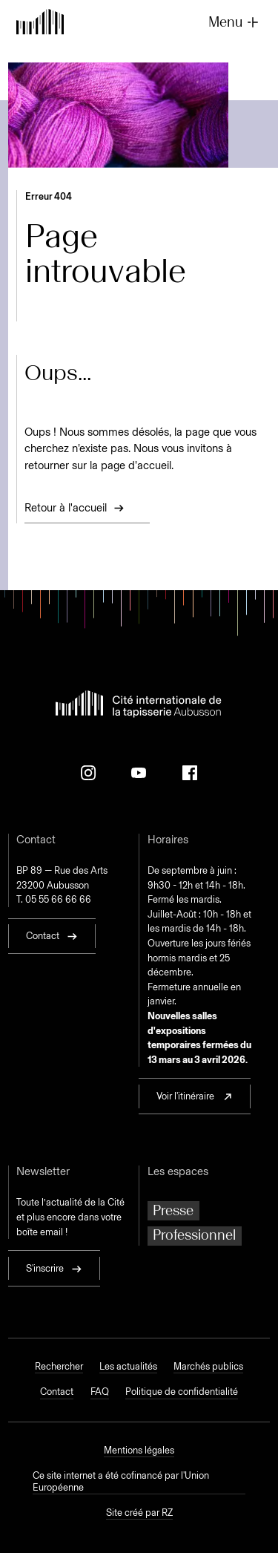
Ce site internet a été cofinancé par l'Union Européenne (121, 1481)
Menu (235, 22)
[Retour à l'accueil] (40, 23)
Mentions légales (139, 1450)
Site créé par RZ (139, 1512)
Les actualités (128, 1366)
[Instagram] (88, 773)
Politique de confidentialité (181, 1391)
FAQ (99, 1391)
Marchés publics (208, 1366)
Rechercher (59, 1366)
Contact (56, 1391)
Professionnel (194, 1234)
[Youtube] (139, 773)
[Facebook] (190, 773)
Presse (173, 1210)
